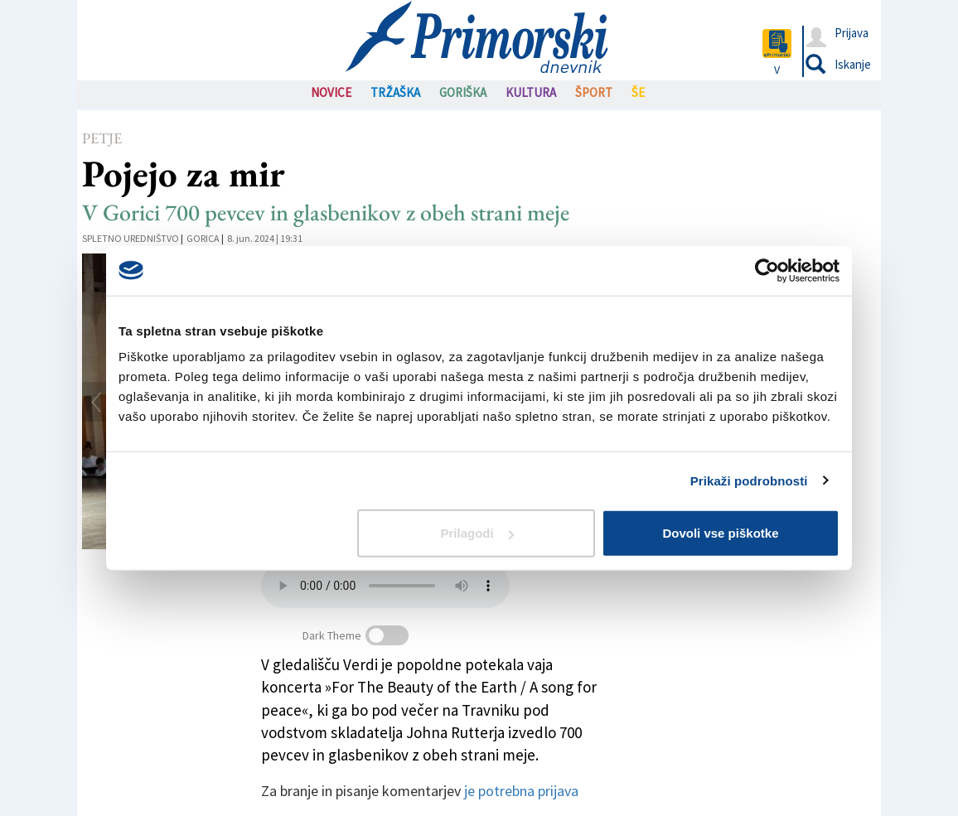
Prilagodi (477, 533)
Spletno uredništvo (130, 238)
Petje (102, 137)
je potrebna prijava (521, 790)
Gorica (203, 238)
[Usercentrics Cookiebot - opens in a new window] (766, 270)
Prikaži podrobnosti (749, 480)
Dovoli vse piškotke (720, 533)
